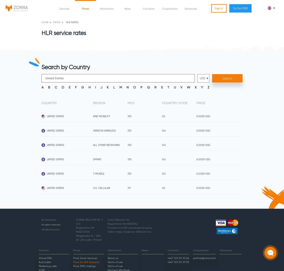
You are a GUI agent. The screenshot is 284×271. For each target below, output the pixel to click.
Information (107, 8)
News (127, 8)
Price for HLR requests (86, 262)
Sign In (219, 8)
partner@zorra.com (204, 258)
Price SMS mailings (84, 266)
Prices (85, 8)
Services (64, 8)
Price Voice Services (85, 258)
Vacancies (191, 8)
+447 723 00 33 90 (178, 262)
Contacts (148, 8)
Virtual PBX (45, 258)
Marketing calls (48, 266)
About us (113, 258)
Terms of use (115, 262)
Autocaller (45, 262)
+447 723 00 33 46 (178, 258)
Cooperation (170, 8)
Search (227, 78)
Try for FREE (240, 8)
